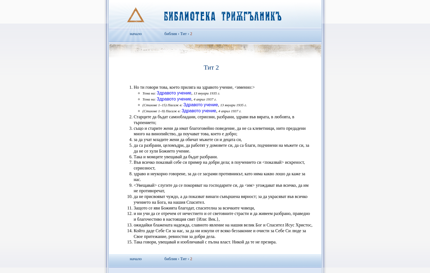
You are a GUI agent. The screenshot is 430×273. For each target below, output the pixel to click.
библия (171, 33)
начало (136, 33)
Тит (183, 33)
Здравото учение (174, 93)
